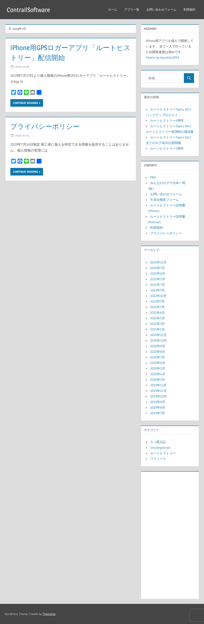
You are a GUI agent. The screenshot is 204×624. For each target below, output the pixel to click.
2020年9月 (157, 346)
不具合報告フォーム (164, 200)
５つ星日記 (158, 442)
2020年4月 (157, 374)
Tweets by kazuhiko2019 (162, 57)
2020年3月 (157, 379)
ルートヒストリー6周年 (167, 120)
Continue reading (25, 103)
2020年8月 (157, 352)
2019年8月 (157, 407)
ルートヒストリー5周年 (167, 148)
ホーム (112, 9)
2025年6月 (157, 273)
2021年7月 (157, 307)
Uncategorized (160, 448)
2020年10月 (158, 340)
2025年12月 (158, 262)
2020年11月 (158, 335)
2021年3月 (157, 324)
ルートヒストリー (163, 453)
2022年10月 (158, 296)
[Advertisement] (170, 534)
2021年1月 (157, 329)
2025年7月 (157, 268)
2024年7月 (157, 285)
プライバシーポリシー (47, 126)
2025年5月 (157, 279)
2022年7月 (157, 301)
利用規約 (189, 9)
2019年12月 (158, 385)
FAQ (152, 177)
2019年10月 (158, 396)
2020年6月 (157, 363)
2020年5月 (157, 368)
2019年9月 (157, 402)
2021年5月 (157, 318)
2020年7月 (157, 357)
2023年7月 (157, 290)
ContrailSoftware (29, 10)
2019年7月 (157, 413)
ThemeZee (49, 614)
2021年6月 (157, 312)
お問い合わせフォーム (161, 9)
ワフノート (158, 459)
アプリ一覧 (131, 9)
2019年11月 (158, 391)
